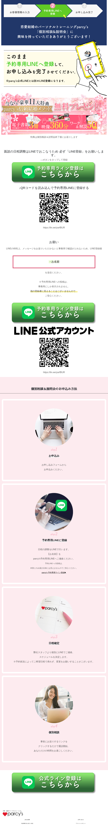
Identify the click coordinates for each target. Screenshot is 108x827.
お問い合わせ (81, 819)
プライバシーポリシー (81, 823)
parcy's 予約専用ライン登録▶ (54, 573)
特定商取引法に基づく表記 (27, 823)
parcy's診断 (27, 819)
